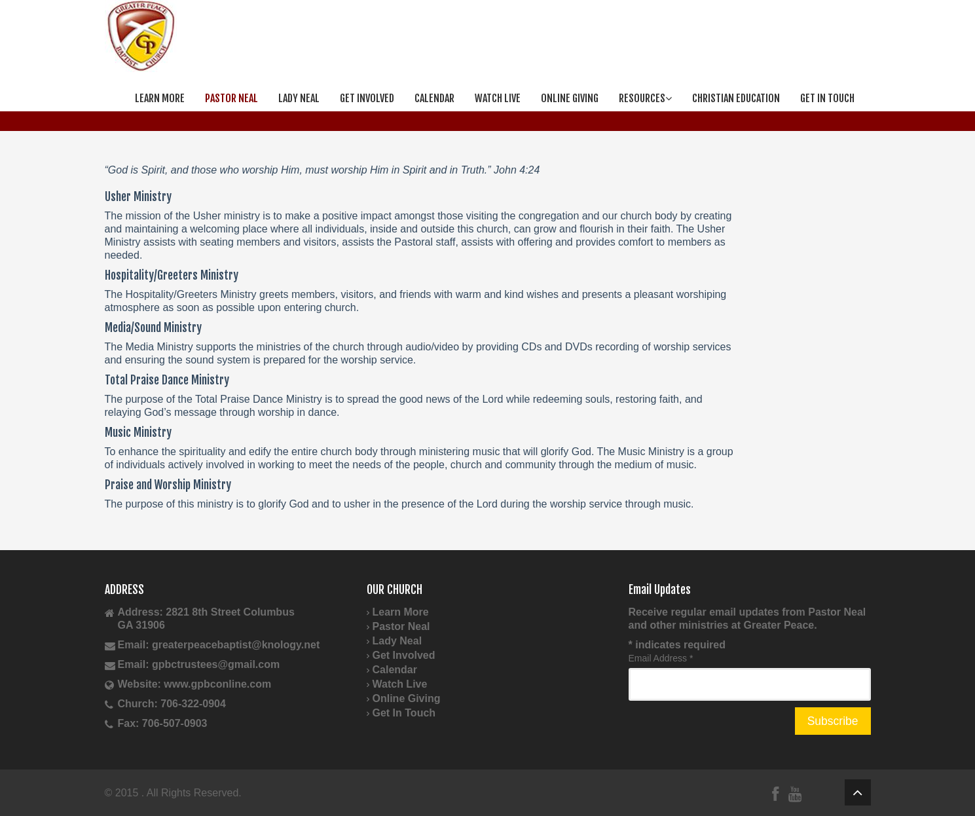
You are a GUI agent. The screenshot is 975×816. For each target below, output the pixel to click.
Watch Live (498, 98)
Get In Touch (827, 98)
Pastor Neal (231, 98)
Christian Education (736, 98)
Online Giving (569, 98)
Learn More (160, 98)
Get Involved (367, 98)
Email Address (661, 658)
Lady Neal (299, 98)
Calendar (434, 98)
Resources (645, 98)
